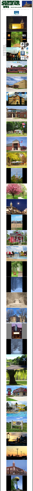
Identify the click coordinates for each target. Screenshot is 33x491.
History (9, 37)
